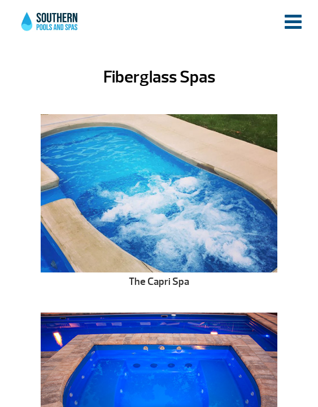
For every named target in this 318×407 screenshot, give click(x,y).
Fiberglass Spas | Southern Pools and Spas (50, 25)
